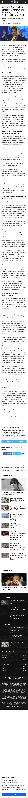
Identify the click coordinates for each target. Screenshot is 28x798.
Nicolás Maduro (5, 47)
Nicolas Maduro (18, 447)
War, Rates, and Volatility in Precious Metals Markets (17, 508)
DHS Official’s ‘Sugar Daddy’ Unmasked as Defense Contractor (17, 500)
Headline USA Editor (10, 23)
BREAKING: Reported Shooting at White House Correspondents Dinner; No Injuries (18, 629)
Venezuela (4, 449)
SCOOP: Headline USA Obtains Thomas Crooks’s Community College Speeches (17, 617)
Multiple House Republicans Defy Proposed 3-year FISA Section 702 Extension (18, 546)
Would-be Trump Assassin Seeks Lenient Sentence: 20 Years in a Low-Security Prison (18, 609)
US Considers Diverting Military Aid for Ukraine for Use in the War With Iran (18, 602)
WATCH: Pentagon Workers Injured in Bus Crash (18, 526)
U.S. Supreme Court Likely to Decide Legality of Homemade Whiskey (18, 517)
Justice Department (10, 447)
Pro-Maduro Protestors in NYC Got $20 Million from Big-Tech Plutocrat (21, 469)
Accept (14, 794)
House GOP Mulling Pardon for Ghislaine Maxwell (12, 493)
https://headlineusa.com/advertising (9, 436)
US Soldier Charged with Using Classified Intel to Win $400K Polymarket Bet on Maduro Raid (17, 535)
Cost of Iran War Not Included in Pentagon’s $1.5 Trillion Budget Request (18, 556)
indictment (6, 391)
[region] (14, 786)
